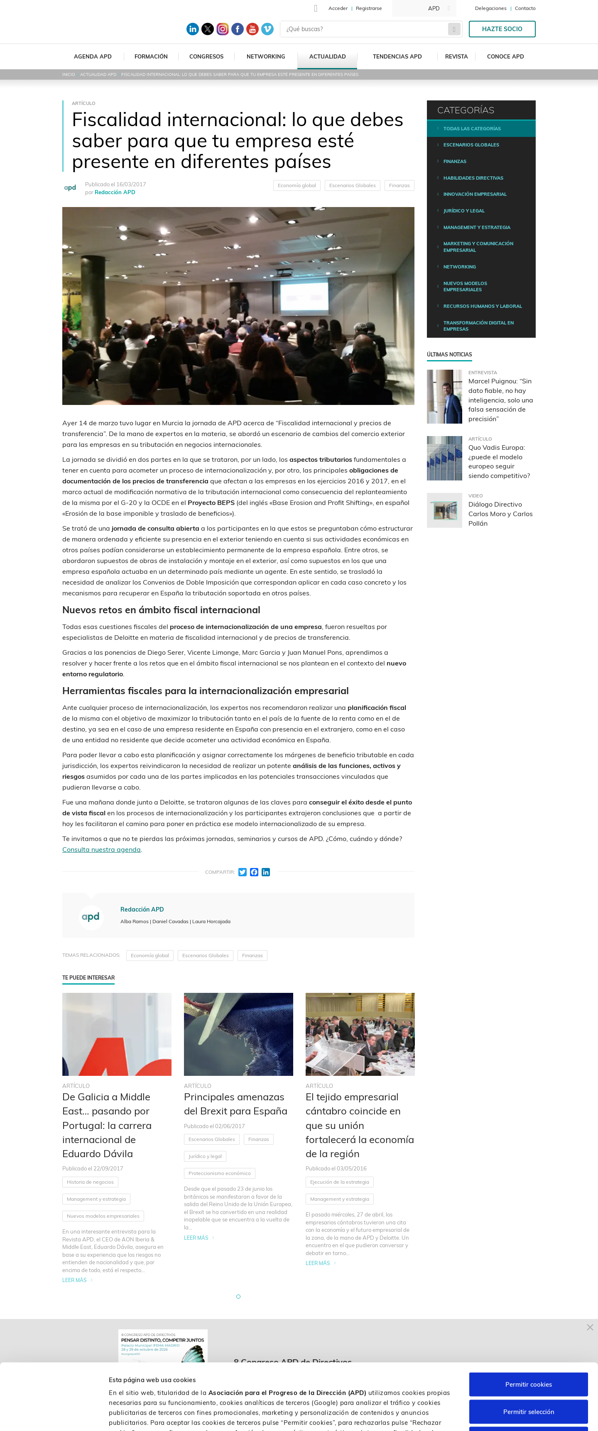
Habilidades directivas (473, 178)
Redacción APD (115, 192)
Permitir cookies (528, 1322)
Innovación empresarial (475, 194)
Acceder (338, 8)
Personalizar (441, 1415)
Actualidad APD (98, 74)
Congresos (206, 56)
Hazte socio (502, 29)
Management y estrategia (96, 1199)
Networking (266, 56)
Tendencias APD (397, 56)
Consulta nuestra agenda (101, 849)
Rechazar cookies (528, 1376)
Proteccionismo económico (220, 1173)
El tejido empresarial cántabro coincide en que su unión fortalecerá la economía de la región (360, 1125)
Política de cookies (307, 1380)
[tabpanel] (117, 1139)
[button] (238, 1296)
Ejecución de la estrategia (339, 1182)
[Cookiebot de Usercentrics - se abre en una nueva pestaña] (53, 1415)
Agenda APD (93, 56)
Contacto (525, 8)
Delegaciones (491, 8)
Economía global (297, 185)
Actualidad (327, 56)
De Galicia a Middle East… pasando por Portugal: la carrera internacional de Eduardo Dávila (107, 1125)
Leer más (74, 1280)
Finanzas (399, 185)
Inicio (68, 74)
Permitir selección (528, 1349)
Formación (151, 56)
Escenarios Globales (352, 185)
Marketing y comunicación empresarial (478, 247)
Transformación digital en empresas (479, 326)
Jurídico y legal (205, 1156)
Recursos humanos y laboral (483, 306)
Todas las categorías (472, 129)
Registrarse (369, 8)
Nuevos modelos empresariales (103, 1216)
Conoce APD (505, 56)
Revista (456, 56)
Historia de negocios (90, 1182)
